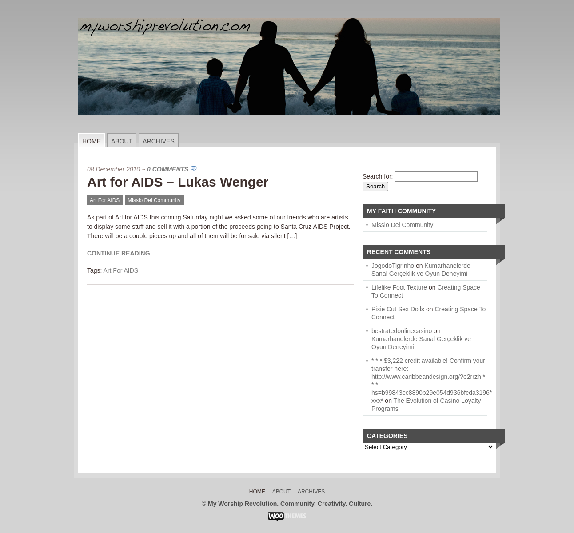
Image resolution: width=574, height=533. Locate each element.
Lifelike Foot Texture (399, 287)
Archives (159, 141)
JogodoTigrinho (392, 265)
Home (91, 141)
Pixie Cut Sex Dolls (397, 309)
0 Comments (167, 169)
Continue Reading (118, 253)
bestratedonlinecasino (401, 330)
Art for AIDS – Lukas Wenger (177, 182)
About (121, 141)
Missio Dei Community (154, 200)
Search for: (378, 176)
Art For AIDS (105, 200)
